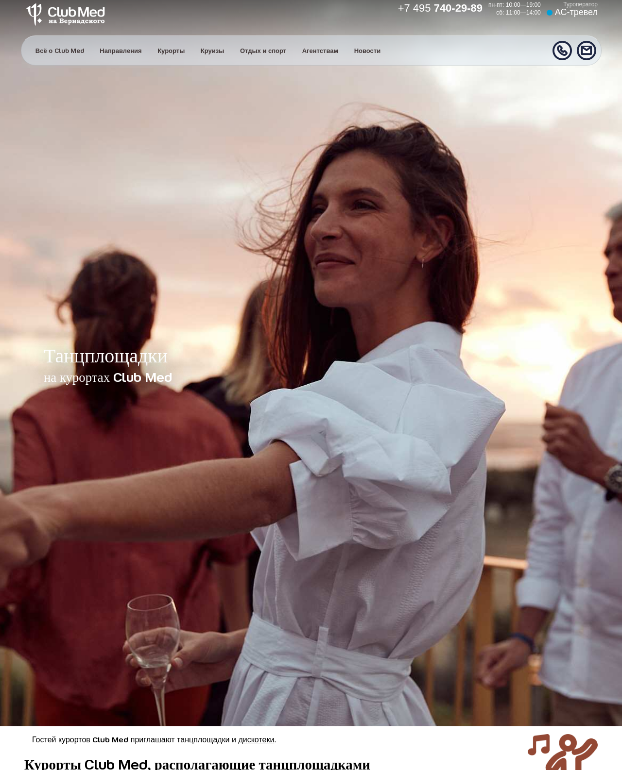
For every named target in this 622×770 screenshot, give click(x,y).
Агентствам (320, 50)
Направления (120, 50)
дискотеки (256, 740)
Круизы (213, 50)
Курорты (171, 50)
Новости (367, 50)
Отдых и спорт (263, 50)
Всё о (59, 50)
